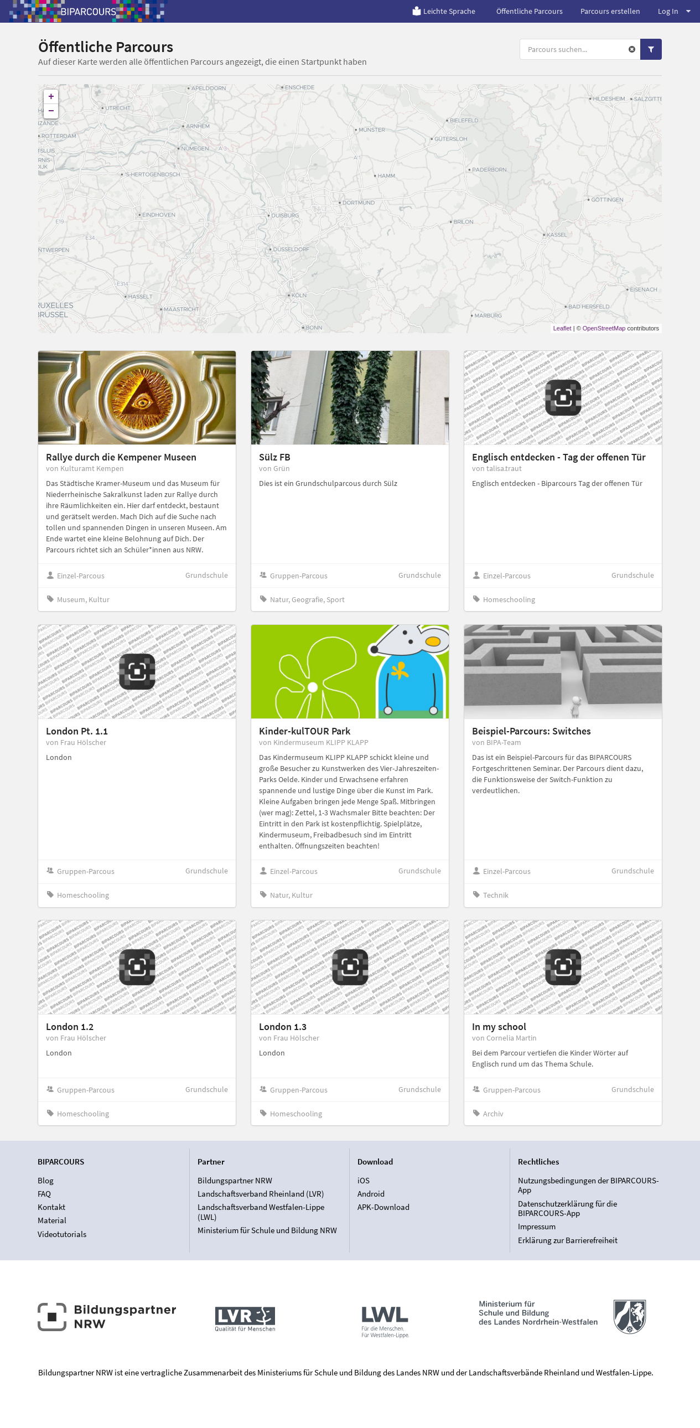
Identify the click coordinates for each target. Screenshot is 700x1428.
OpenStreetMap (604, 328)
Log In (674, 11)
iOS (363, 1181)
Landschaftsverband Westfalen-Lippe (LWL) (261, 1212)
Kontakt (51, 1207)
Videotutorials (62, 1234)
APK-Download (383, 1207)
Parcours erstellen (610, 11)
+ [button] (51, 97)
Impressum (537, 1226)
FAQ (44, 1193)
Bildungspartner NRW (235, 1181)
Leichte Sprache (443, 11)
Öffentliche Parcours (529, 11)
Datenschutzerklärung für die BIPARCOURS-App (567, 1208)
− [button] (51, 111)
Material (52, 1220)
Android (371, 1193)
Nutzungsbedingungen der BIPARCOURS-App (588, 1186)
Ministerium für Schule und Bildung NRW (267, 1230)
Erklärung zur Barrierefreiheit (568, 1240)
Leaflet (562, 328)
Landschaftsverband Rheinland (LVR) (261, 1193)
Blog (46, 1181)
